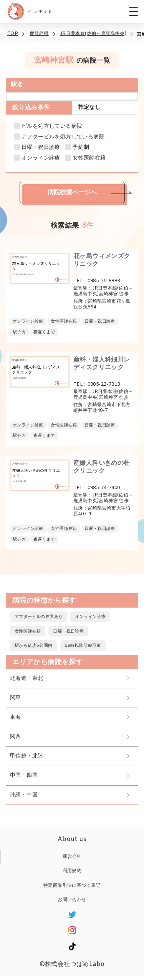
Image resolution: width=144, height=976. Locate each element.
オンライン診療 (41, 158)
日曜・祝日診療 (41, 147)
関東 (15, 697)
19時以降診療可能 (83, 645)
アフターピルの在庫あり (39, 617)
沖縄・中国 (24, 795)
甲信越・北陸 (26, 756)
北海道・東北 (26, 678)
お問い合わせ (72, 900)
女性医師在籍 (89, 158)
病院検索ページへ (72, 192)
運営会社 (72, 857)
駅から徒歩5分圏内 (34, 645)
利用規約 (72, 871)
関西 (15, 736)
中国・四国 (24, 775)
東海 (15, 717)
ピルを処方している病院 (52, 126)
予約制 (81, 147)
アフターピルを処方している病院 (63, 137)
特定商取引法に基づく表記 (72, 886)
